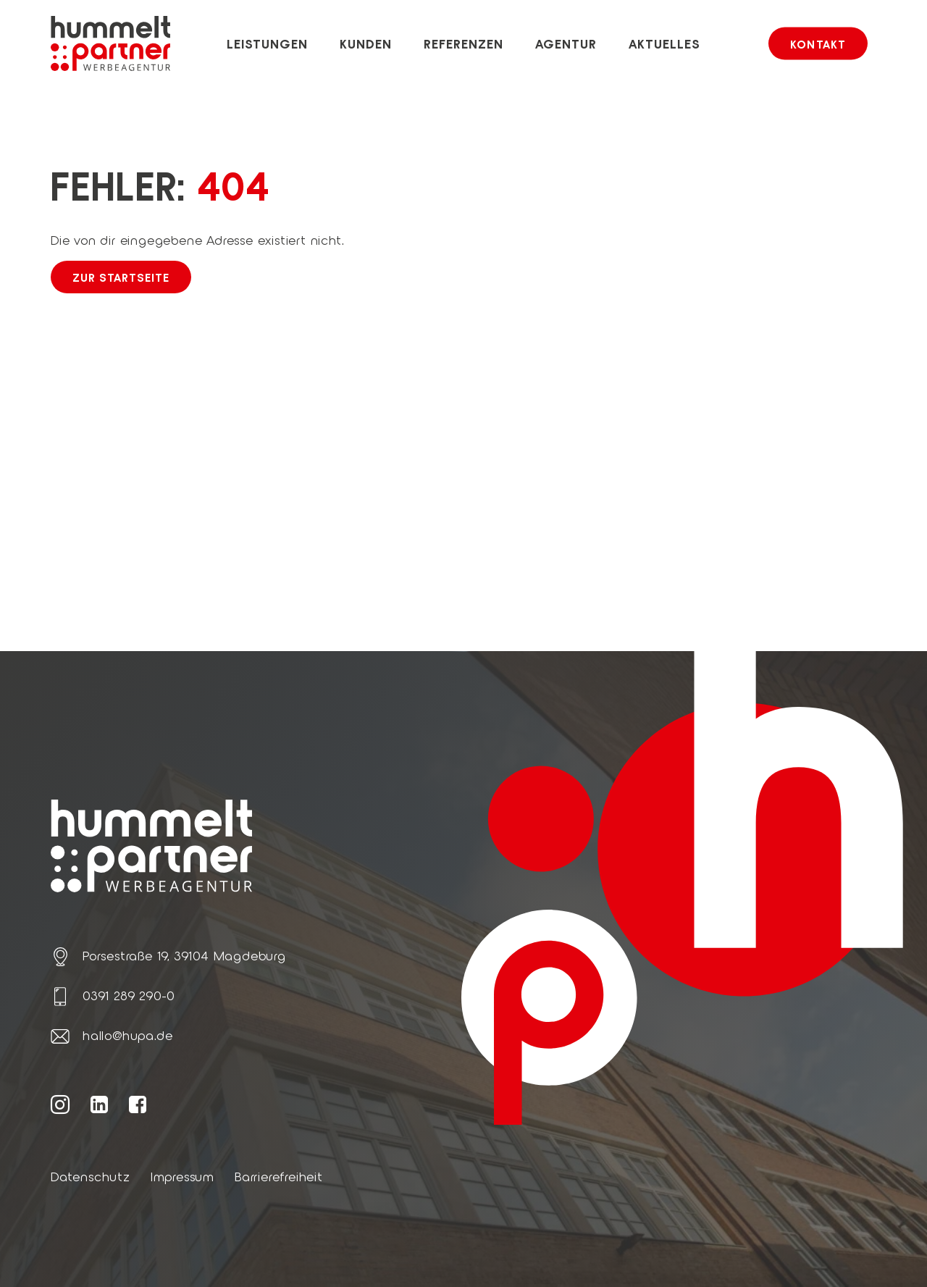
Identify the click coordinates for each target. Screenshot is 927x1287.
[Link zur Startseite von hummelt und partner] (110, 43)
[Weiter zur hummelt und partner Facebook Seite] (138, 1103)
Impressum (182, 1176)
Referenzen (464, 43)
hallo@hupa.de (127, 1035)
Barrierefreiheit (279, 1176)
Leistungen (268, 43)
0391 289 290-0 (129, 995)
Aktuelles (665, 43)
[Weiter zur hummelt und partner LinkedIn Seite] (100, 1103)
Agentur (566, 43)
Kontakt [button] (818, 44)
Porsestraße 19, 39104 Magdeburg (184, 955)
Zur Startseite (120, 277)
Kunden (366, 43)
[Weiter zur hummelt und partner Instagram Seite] (60, 1104)
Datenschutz (90, 1176)
